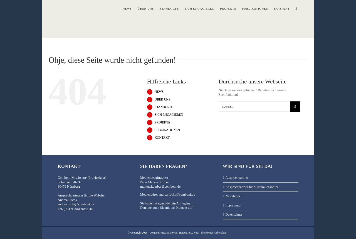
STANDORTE (164, 107)
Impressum (233, 205)
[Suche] (295, 106)
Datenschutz (233, 214)
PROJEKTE (162, 122)
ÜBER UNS (162, 99)
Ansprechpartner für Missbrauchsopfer (251, 187)
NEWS (159, 91)
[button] (296, 7)
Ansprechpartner (236, 177)
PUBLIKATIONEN (167, 130)
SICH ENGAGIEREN (169, 114)
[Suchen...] (254, 106)
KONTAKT (162, 137)
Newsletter (232, 196)
